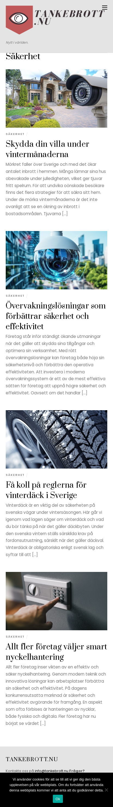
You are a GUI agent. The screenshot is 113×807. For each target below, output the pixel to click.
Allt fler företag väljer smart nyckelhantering (56, 652)
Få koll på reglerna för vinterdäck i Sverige (46, 490)
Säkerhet (15, 134)
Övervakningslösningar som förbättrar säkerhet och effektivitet (56, 316)
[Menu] (104, 7)
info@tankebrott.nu (51, 770)
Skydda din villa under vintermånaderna (47, 149)
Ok (58, 799)
